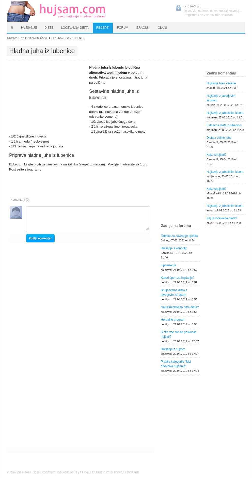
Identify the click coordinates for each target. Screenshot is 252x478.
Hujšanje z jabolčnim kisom (225, 113)
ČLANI (162, 27)
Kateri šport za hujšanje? (177, 278)
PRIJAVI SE (192, 6)
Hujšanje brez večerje (221, 83)
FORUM (122, 27)
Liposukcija (168, 265)
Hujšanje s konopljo (174, 248)
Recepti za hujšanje (34, 38)
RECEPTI (102, 27)
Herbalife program (173, 319)
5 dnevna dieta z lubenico (224, 125)
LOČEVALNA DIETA (74, 27)
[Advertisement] (47, 97)
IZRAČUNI (143, 27)
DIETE (48, 27)
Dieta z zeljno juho (219, 138)
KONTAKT (48, 472)
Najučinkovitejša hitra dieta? (180, 307)
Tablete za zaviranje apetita (179, 236)
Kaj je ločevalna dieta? (222, 218)
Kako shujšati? (216, 155)
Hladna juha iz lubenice (68, 38)
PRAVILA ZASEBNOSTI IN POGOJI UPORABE (109, 472)
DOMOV (12, 38)
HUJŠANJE (29, 27)
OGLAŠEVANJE (67, 472)
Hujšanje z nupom (173, 349)
